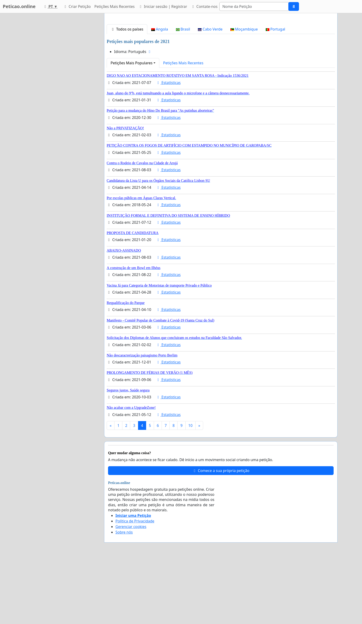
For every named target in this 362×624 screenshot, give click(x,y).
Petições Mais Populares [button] (131, 127)
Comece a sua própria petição (220, 535)
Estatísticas (168, 147)
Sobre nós (124, 596)
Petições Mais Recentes (114, 6)
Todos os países (127, 93)
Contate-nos (204, 6)
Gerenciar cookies (130, 591)
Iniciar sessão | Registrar (162, 6)
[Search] (254, 6)
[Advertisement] (220, 53)
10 (190, 490)
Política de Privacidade (134, 585)
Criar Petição (77, 6)
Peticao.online (19, 6)
